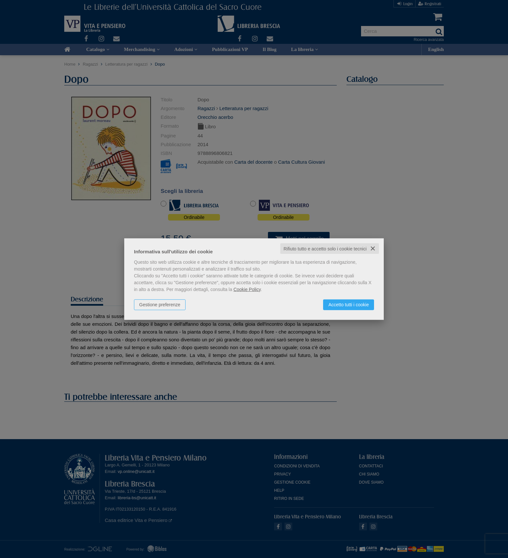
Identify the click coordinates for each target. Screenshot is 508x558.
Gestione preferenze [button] (159, 304)
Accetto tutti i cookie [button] (348, 304)
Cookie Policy (247, 289)
